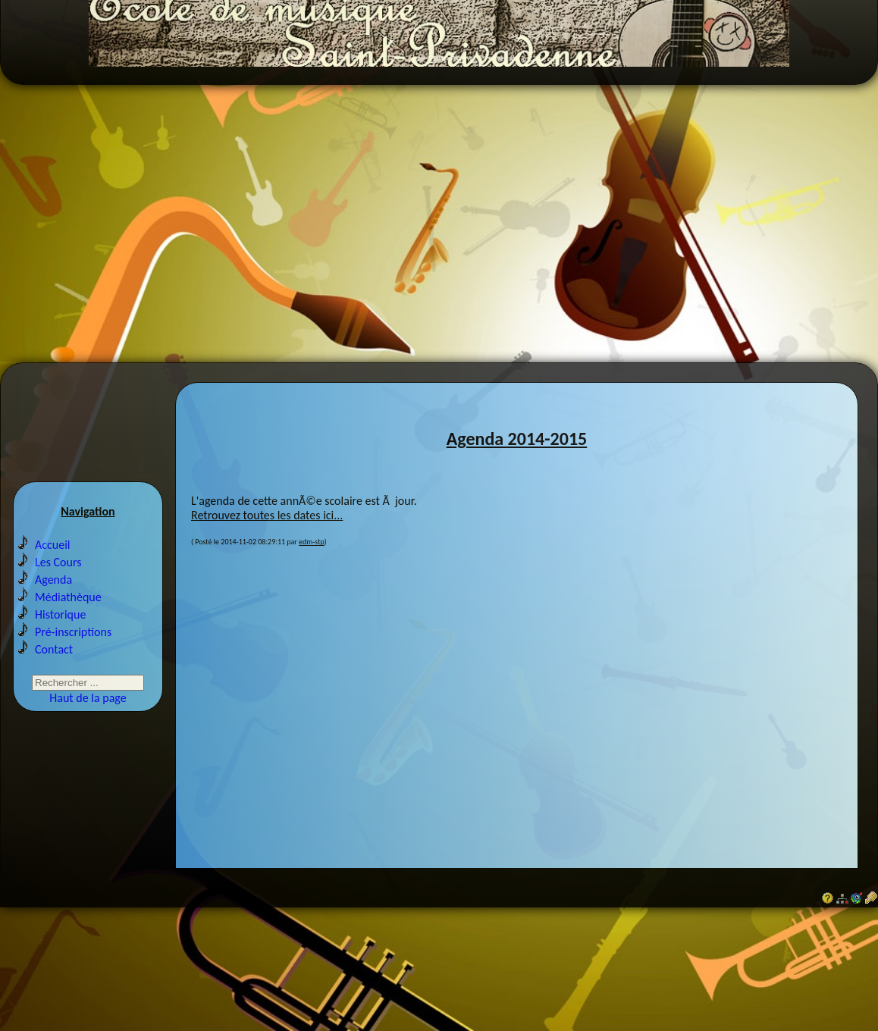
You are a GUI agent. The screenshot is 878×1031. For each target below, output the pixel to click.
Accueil (53, 576)
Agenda (53, 610)
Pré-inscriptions (73, 663)
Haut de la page (87, 729)
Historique (60, 645)
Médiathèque (68, 628)
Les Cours (58, 593)
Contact (54, 680)
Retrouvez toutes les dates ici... (267, 540)
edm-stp (312, 567)
